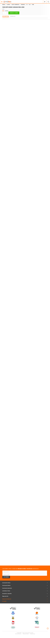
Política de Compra (32, 636)
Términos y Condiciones (18, 636)
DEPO (3, 9)
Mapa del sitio (5, 599)
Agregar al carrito (14, 12)
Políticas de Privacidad (26, 636)
